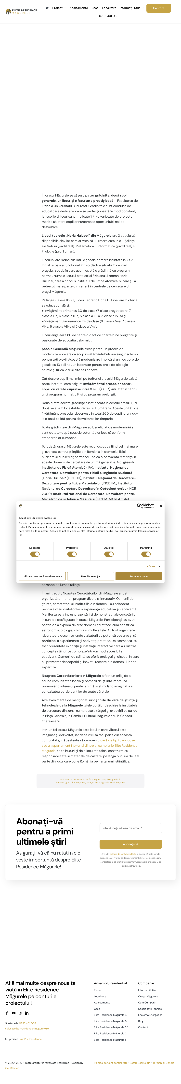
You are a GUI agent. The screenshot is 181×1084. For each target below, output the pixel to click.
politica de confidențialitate (123, 854)
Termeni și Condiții (164, 1063)
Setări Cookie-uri (140, 1063)
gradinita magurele (75, 782)
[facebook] (7, 1013)
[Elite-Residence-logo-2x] (21, 10)
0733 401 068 (27, 1023)
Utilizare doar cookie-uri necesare (42, 576)
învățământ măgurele (98, 782)
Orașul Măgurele (109, 779)
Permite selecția (90, 576)
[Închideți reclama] (161, 506)
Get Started (12, 1068)
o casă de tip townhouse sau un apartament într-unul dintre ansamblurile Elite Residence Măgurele (89, 745)
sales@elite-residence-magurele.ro (27, 1028)
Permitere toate (139, 576)
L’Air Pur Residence (30, 1039)
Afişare (151, 566)
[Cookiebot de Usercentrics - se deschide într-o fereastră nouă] (139, 505)
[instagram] (20, 1013)
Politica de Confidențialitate (111, 1063)
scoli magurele (117, 782)
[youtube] (14, 1013)
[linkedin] (26, 1013)
